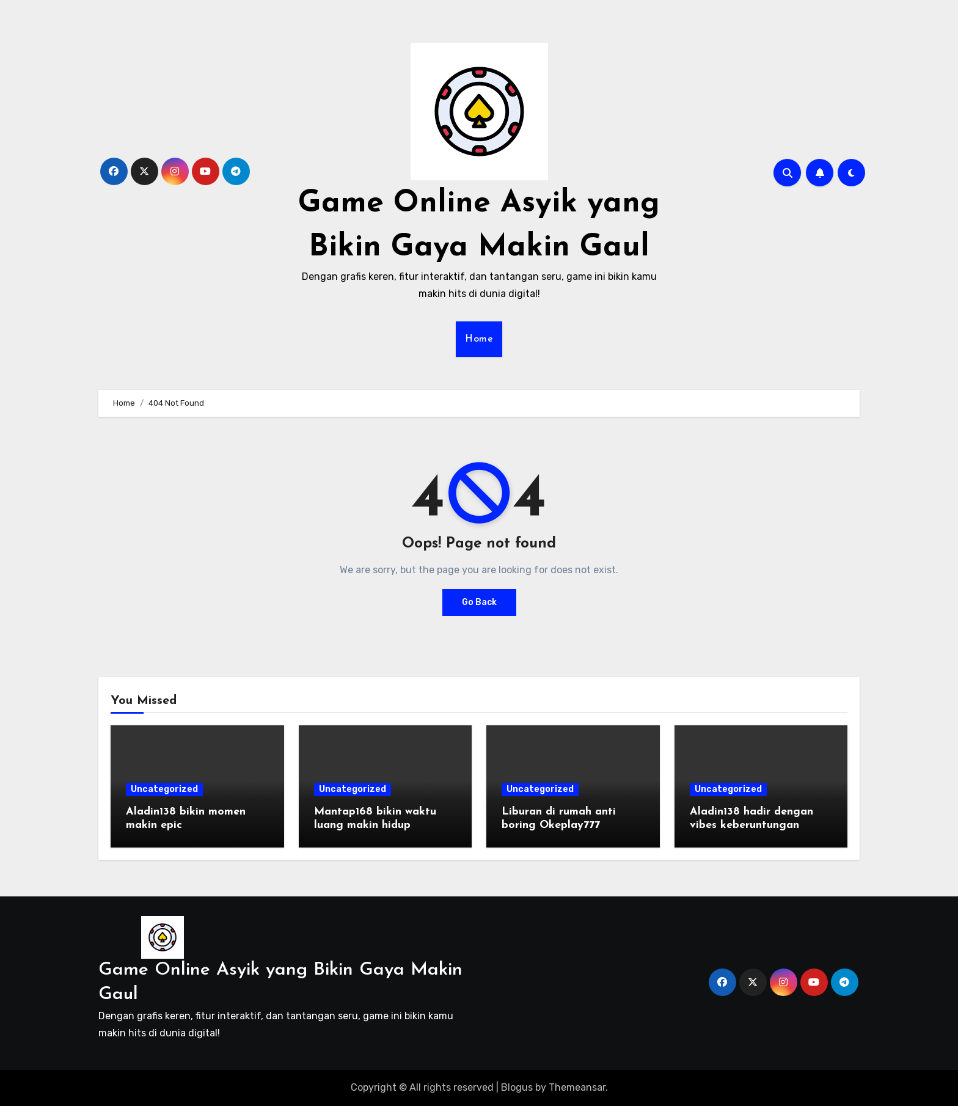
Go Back (479, 602)
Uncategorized (164, 789)
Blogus (517, 1087)
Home (479, 339)
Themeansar (577, 1087)
